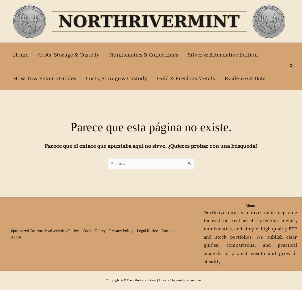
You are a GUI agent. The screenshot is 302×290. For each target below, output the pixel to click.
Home (21, 54)
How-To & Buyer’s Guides (44, 78)
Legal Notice (149, 230)
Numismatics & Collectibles (145, 54)
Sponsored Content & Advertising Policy (45, 230)
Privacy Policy (123, 230)
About (16, 237)
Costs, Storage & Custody (70, 54)
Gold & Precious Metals (188, 78)
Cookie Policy (95, 230)
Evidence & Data (247, 78)
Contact (170, 230)
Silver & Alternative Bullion (225, 54)
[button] (292, 66)
